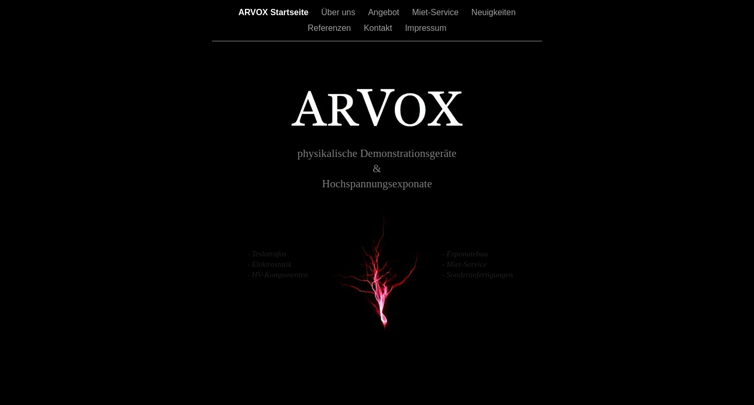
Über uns (339, 12)
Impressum (425, 28)
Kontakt (379, 28)
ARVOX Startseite (274, 12)
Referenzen (330, 28)
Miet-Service (436, 12)
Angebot (385, 12)
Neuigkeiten (493, 12)
